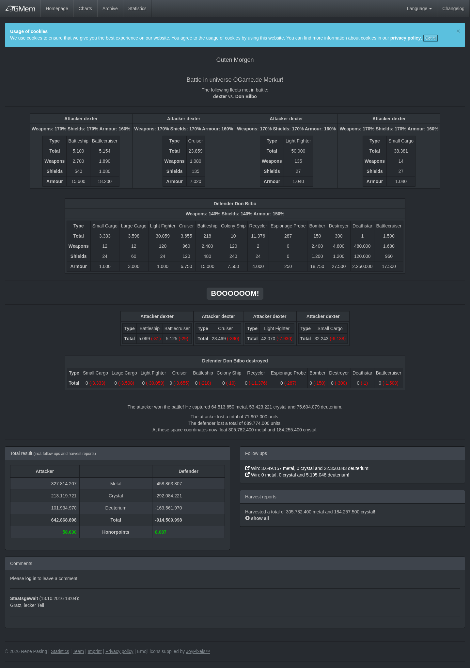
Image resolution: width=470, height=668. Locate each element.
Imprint (95, 651)
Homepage (57, 8)
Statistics (137, 8)
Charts (85, 8)
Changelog (453, 8)
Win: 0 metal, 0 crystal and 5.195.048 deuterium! (297, 474)
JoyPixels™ (198, 651)
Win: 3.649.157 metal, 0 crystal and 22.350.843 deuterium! (307, 468)
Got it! (430, 38)
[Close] (458, 30)
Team (78, 651)
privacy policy (405, 38)
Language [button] (419, 8)
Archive (110, 8)
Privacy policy (119, 651)
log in (30, 578)
